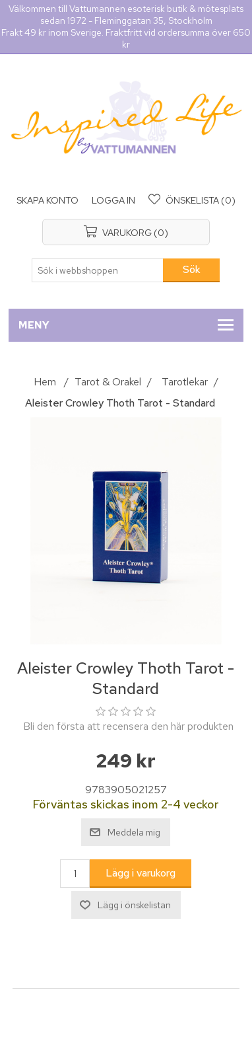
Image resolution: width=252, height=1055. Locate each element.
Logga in (113, 200)
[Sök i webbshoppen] (98, 270)
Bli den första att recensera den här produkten (128, 726)
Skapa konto (47, 200)
